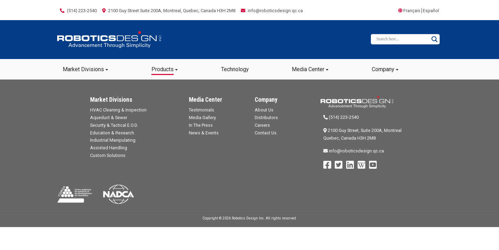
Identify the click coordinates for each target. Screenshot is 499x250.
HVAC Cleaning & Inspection (118, 109)
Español (431, 10)
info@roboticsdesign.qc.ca (353, 150)
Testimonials (201, 109)
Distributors (266, 117)
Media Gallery (202, 117)
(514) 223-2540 (341, 117)
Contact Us (266, 132)
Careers (262, 125)
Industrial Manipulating (112, 140)
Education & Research (112, 132)
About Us (264, 109)
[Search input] (402, 39)
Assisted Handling (108, 147)
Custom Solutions (107, 155)
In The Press (201, 125)
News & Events (204, 132)
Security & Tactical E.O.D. (114, 125)
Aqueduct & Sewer (108, 117)
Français (411, 10)
